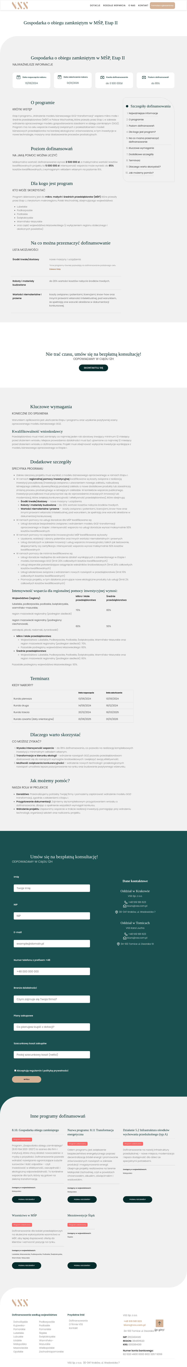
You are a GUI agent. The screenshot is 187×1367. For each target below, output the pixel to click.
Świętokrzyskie (56, 1254)
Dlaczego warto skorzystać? (145, 166)
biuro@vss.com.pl (137, 906)
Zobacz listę (55, 269)
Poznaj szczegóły (26, 1199)
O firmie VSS (76, 1324)
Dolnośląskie (20, 1321)
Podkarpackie (36, 1254)
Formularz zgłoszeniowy (162, 5)
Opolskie (18, 1351)
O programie (136, 119)
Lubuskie (18, 1336)
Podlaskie (46, 1254)
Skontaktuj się (93, 367)
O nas (131, 5)
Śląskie (70, 1237)
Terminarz (134, 160)
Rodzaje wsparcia (114, 5)
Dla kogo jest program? (142, 132)
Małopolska (16, 1191)
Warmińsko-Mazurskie (21, 1258)
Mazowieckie (25, 1254)
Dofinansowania (78, 1320)
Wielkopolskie (46, 1348)
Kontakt (143, 5)
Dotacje (95, 5)
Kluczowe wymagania (141, 148)
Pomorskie (45, 1329)
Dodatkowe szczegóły (141, 154)
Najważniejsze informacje (143, 113)
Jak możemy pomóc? (141, 172)
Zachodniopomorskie (51, 1351)
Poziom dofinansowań (141, 125)
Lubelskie (15, 1254)
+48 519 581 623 (137, 902)
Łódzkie (17, 1340)
